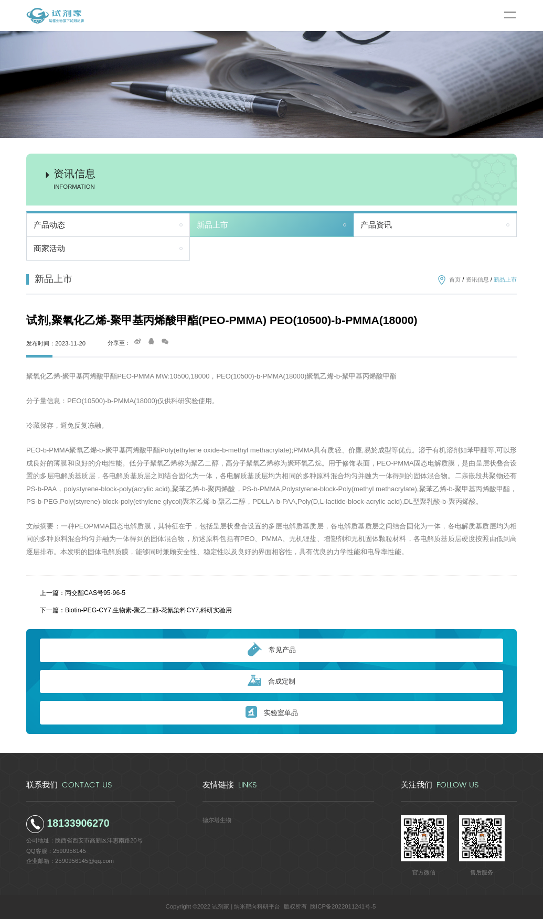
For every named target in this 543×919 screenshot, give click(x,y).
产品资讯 (376, 225)
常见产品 (272, 650)
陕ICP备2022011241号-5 (343, 906)
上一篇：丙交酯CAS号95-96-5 (82, 593)
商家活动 (49, 248)
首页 (455, 279)
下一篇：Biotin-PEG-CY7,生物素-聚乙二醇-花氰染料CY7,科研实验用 (136, 610)
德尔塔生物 (217, 820)
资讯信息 (477, 279)
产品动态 (49, 225)
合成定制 (271, 681)
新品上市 (212, 225)
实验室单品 (272, 712)
